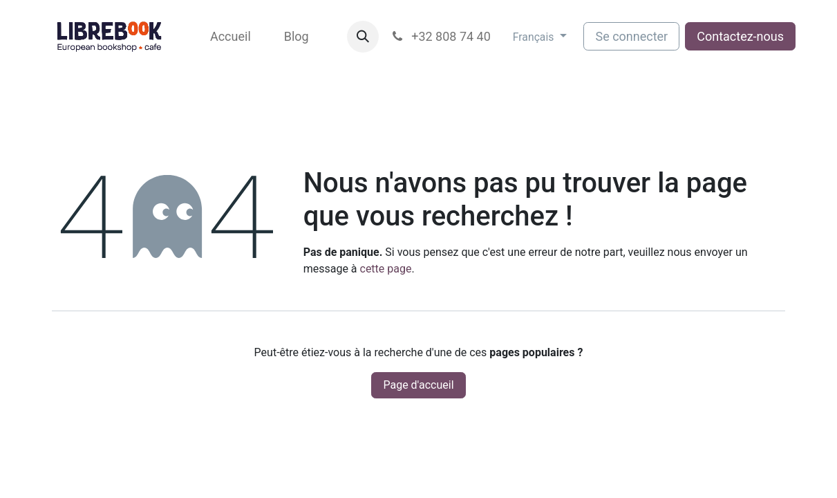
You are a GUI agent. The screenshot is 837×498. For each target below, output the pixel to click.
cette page (386, 268)
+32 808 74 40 (440, 36)
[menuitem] (230, 36)
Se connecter (631, 36)
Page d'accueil (418, 384)
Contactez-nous (740, 36)
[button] (363, 37)
